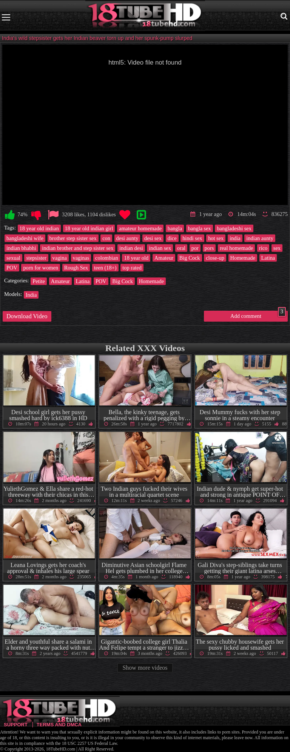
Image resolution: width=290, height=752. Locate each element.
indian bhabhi (21, 248)
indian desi (131, 248)
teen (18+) (105, 268)
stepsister (36, 258)
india (235, 238)
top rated (132, 268)
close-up (215, 258)
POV (11, 268)
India (31, 295)
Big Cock (189, 258)
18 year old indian (39, 228)
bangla (175, 228)
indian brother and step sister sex (77, 248)
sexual (13, 258)
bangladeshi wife (24, 238)
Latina (268, 258)
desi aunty (127, 238)
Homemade (242, 258)
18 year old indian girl (89, 228)
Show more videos (144, 667)
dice (172, 238)
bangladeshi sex (234, 228)
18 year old (136, 258)
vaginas (81, 258)
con (106, 238)
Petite (38, 281)
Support (16, 724)
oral (181, 248)
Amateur (163, 258)
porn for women (40, 268)
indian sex (160, 248)
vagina (59, 258)
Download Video (27, 316)
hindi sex (192, 238)
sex (277, 248)
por (195, 248)
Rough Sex (76, 268)
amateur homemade (140, 228)
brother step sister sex (73, 238)
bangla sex (199, 228)
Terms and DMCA (59, 724)
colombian (106, 258)
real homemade (236, 248)
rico (263, 248)
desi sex (153, 238)
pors (209, 248)
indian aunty (259, 238)
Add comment (258, 315)
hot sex (216, 238)
